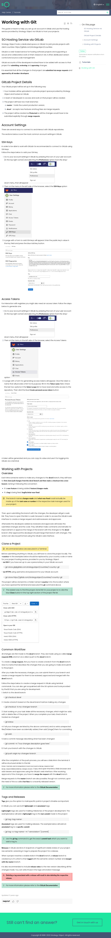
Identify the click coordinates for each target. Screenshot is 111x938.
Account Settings (91, 40)
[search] (83, 12)
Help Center (6, 12)
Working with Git (88, 68)
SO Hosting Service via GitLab (93, 29)
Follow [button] (83, 51)
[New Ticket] (87, 922)
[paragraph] (37, 459)
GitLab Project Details (92, 35)
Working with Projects (92, 44)
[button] (99, 4)
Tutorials (17, 12)
